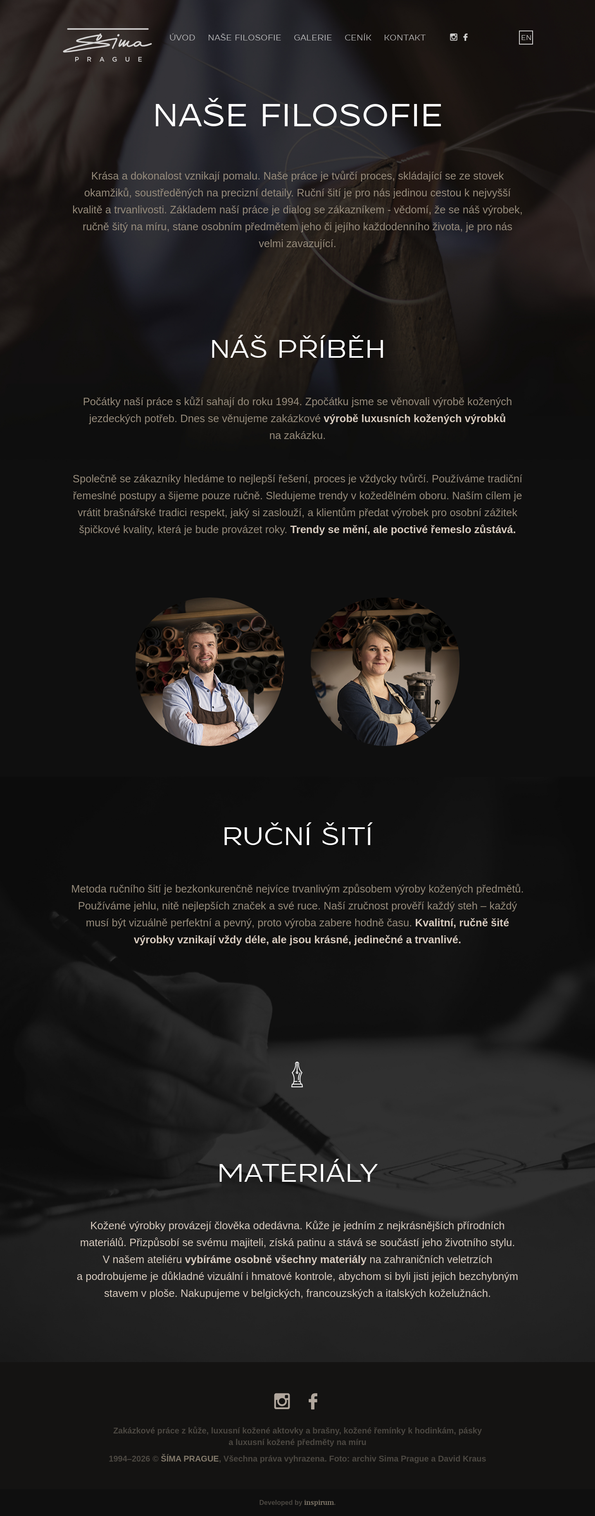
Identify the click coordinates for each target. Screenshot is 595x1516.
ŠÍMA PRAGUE (190, 1458)
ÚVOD (182, 38)
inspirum (319, 1502)
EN (526, 37)
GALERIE (313, 38)
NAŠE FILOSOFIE (244, 38)
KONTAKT (405, 38)
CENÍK (358, 38)
